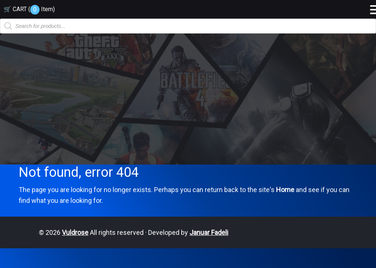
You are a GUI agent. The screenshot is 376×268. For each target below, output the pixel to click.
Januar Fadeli (208, 232)
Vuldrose (75, 232)
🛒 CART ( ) (29, 9)
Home (285, 190)
